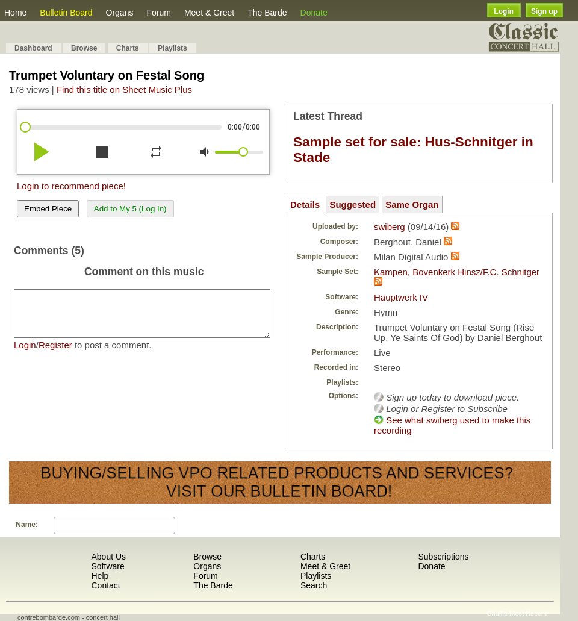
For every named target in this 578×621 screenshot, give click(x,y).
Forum (158, 12)
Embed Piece (48, 208)
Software (107, 566)
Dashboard (33, 48)
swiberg (389, 227)
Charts (127, 48)
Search (313, 585)
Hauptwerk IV (401, 297)
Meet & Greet (209, 12)
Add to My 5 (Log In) (130, 208)
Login (504, 11)
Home (15, 12)
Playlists (172, 48)
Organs (120, 12)
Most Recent (528, 613)
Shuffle (497, 613)
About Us (108, 556)
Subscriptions (443, 556)
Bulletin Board (66, 12)
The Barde (267, 12)
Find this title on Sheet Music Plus (124, 89)
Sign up (544, 11)
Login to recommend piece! (71, 186)
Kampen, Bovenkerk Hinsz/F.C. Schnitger (456, 272)
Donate (314, 12)
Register (55, 354)
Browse (84, 48)
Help (99, 576)
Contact (105, 585)
